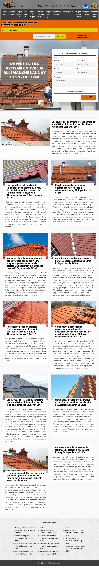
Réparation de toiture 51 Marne (86, 13)
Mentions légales (54, 563)
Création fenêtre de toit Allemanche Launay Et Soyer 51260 (49, 538)
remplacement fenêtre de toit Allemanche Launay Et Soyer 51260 (50, 546)
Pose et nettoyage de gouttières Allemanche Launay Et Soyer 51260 (25, 546)
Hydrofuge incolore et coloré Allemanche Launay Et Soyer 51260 (74, 532)
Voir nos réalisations (10, 30)
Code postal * (80, 61)
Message (57, 77)
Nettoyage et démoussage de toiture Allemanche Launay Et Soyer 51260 (25, 530)
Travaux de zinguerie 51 (19, 14)
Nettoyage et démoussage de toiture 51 (40, 14)
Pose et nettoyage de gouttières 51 (32, 14)
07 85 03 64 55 (67, 6)
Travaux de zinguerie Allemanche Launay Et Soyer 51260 (24, 538)
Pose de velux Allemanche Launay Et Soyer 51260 (48, 531)
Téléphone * (80, 69)
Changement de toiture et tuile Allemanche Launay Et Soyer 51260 (75, 548)
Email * (56, 69)
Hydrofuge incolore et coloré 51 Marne (78, 14)
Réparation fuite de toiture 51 (12, 13)
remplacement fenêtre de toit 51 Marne (57, 13)
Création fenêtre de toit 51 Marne (48, 14)
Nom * (56, 61)
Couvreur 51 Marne (4, 13)
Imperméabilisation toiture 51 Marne (68, 12)
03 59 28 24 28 (47, 6)
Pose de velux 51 (25, 14)
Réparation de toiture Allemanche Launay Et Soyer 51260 (74, 540)
